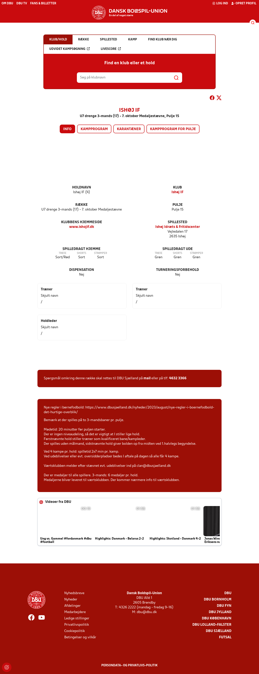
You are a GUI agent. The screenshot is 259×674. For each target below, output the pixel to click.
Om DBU (7, 3)
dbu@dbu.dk (147, 612)
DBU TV (21, 3)
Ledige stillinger (76, 618)
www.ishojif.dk (81, 227)
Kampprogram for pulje (173, 129)
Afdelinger (72, 606)
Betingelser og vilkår (80, 637)
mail (147, 378)
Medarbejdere (75, 612)
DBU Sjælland (218, 631)
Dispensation (81, 270)
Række (81, 205)
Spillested (177, 222)
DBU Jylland (220, 612)
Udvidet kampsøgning (69, 48)
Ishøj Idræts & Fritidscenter (177, 227)
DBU (227, 593)
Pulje (177, 205)
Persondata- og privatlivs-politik (129, 665)
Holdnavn (81, 187)
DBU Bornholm (217, 599)
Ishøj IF (177, 192)
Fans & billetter (43, 3)
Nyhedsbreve (74, 593)
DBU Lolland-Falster (211, 624)
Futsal (225, 637)
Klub (177, 187)
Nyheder (70, 599)
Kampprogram (94, 129)
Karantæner (129, 129)
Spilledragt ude (177, 249)
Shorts (81, 253)
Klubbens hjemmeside (81, 222)
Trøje (62, 253)
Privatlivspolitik (76, 624)
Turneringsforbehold (177, 270)
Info (67, 129)
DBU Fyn (224, 606)
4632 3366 (177, 378)
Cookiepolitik (74, 631)
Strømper (100, 253)
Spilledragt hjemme (81, 249)
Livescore (111, 48)
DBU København (216, 618)
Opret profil (243, 3)
